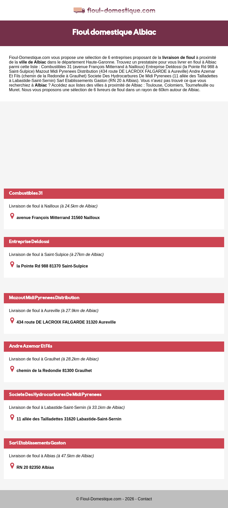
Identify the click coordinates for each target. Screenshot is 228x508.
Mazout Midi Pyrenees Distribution (44, 298)
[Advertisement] (114, 145)
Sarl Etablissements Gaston (37, 443)
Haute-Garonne (100, 62)
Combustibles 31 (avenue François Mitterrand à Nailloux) (93, 67)
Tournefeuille (197, 85)
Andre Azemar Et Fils (30, 347)
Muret (14, 90)
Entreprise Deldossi (29, 242)
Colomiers (173, 85)
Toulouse (154, 85)
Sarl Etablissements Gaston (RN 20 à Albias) (97, 80)
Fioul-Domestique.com (29, 57)
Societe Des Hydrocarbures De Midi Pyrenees (55, 395)
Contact (145, 499)
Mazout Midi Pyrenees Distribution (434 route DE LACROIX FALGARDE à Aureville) (112, 71)
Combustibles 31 (25, 194)
